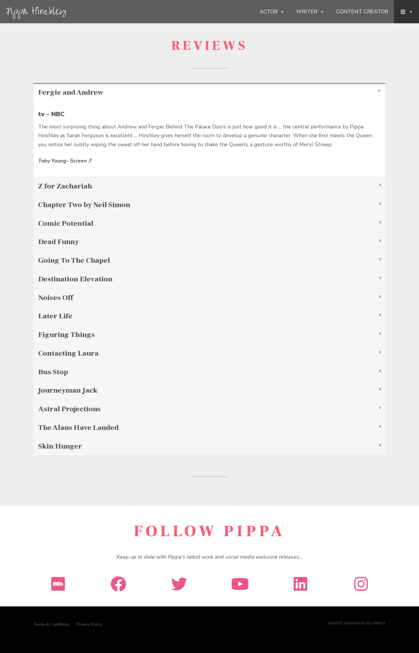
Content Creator (362, 11)
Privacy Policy (89, 624)
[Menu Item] (406, 11)
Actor (272, 11)
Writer (310, 11)
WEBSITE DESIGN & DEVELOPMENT (357, 623)
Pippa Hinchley (36, 11)
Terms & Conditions (51, 624)
